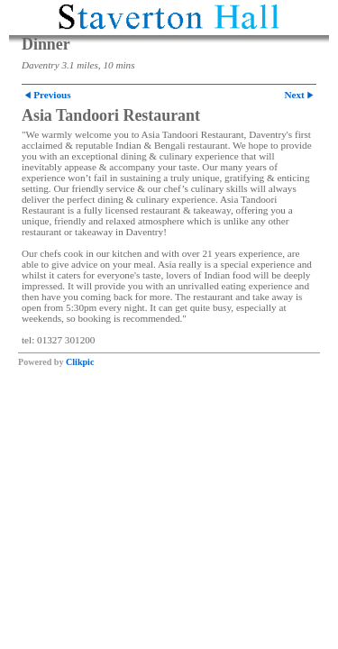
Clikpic (80, 362)
